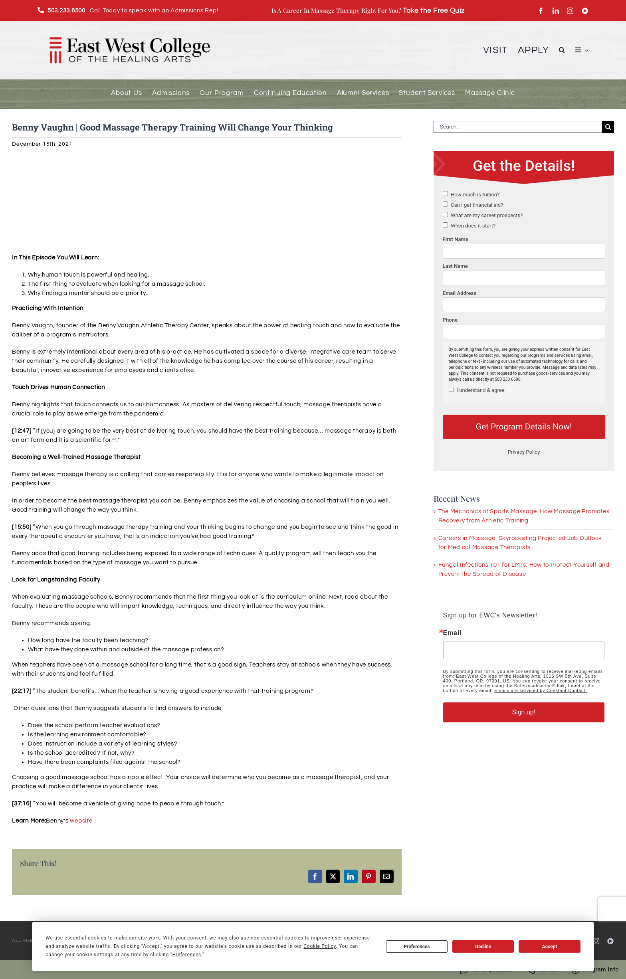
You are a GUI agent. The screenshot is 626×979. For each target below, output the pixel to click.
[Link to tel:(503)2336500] (41, 10)
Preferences (417, 946)
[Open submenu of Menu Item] (584, 50)
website (81, 821)
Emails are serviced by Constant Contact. (540, 690)
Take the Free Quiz (434, 10)
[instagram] (570, 11)
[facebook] (541, 11)
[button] (562, 50)
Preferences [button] (186, 954)
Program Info (595, 969)
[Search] (608, 127)
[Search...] (518, 127)
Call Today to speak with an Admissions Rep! (133, 11)
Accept (549, 946)
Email (452, 633)
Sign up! (523, 712)
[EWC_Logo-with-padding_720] (130, 28)
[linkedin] (556, 11)
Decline (483, 946)
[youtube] (585, 11)
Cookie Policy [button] (319, 946)
